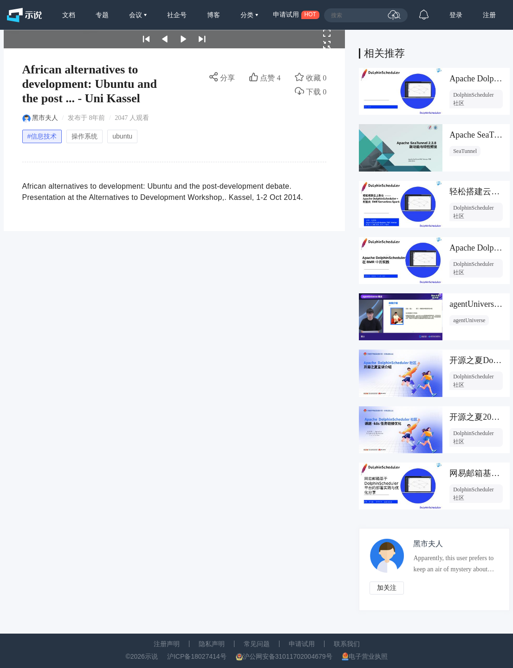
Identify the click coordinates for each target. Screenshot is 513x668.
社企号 (177, 15)
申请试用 (302, 644)
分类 (247, 15)
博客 (213, 15)
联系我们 (347, 644)
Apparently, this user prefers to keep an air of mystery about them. (454, 566)
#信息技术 (42, 136)
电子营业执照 (368, 656)
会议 (136, 15)
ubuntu (122, 136)
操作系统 (84, 136)
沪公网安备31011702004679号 (287, 656)
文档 (68, 15)
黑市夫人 (45, 117)
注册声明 (167, 644)
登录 (455, 15)
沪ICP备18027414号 (197, 656)
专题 (102, 15)
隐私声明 (212, 644)
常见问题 (257, 644)
